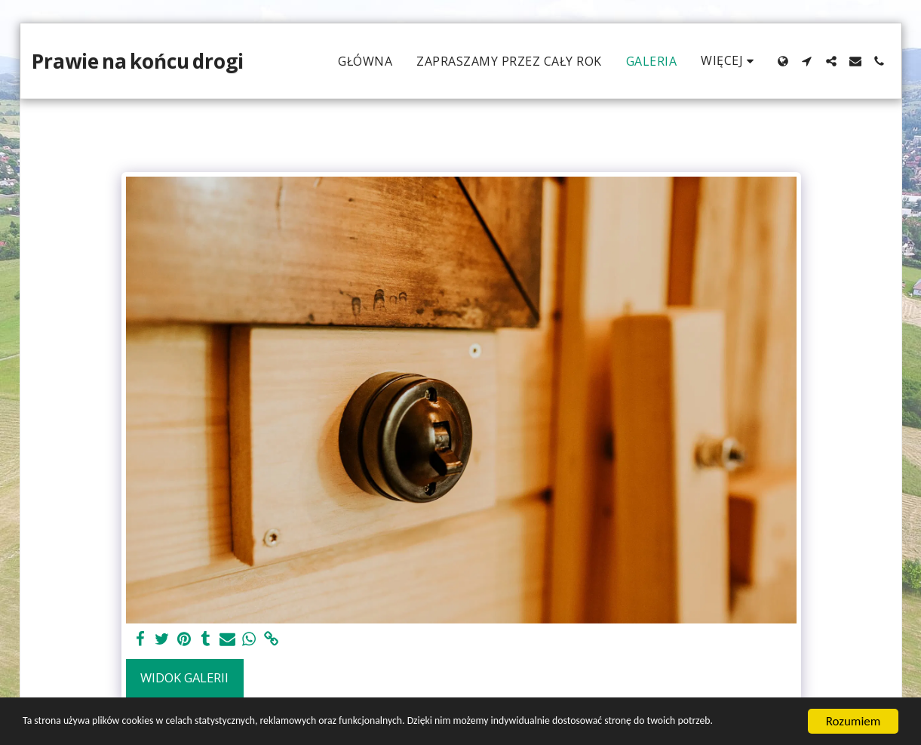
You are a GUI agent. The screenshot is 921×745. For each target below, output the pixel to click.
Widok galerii (184, 677)
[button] (807, 61)
